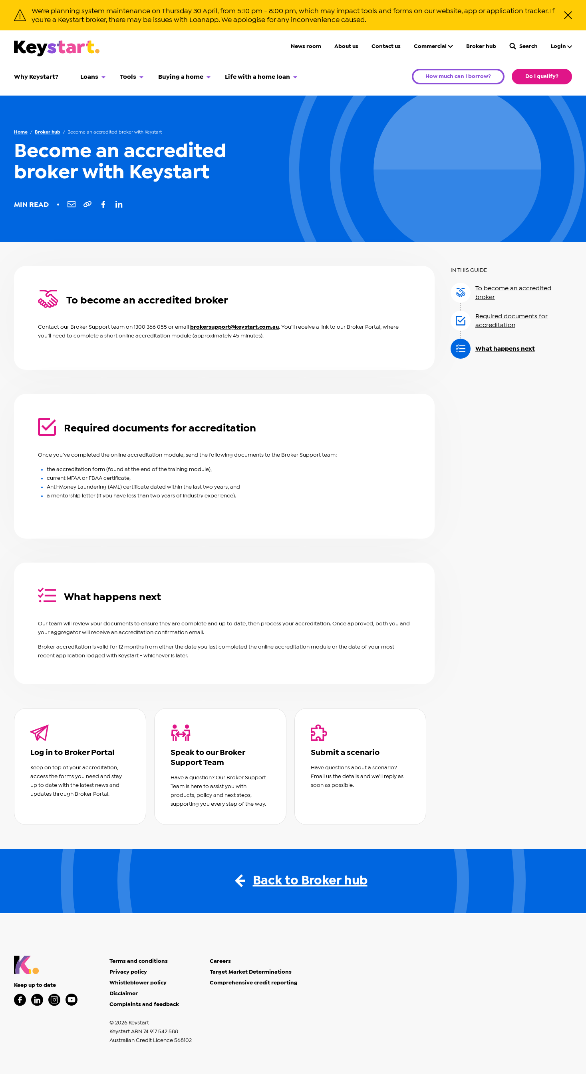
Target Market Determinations (251, 972)
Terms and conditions (138, 961)
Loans (89, 77)
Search (523, 46)
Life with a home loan (257, 77)
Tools (128, 77)
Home (21, 132)
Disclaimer (123, 993)
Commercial (433, 46)
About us (346, 46)
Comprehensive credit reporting (254, 983)
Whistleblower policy (138, 983)
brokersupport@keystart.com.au (234, 327)
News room (306, 46)
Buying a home (180, 77)
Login (561, 46)
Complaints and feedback (144, 1004)
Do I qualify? (541, 76)
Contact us (386, 46)
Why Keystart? (36, 77)
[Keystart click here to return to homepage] (56, 49)
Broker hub (481, 46)
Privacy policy (128, 972)
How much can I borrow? (458, 76)
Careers (220, 961)
